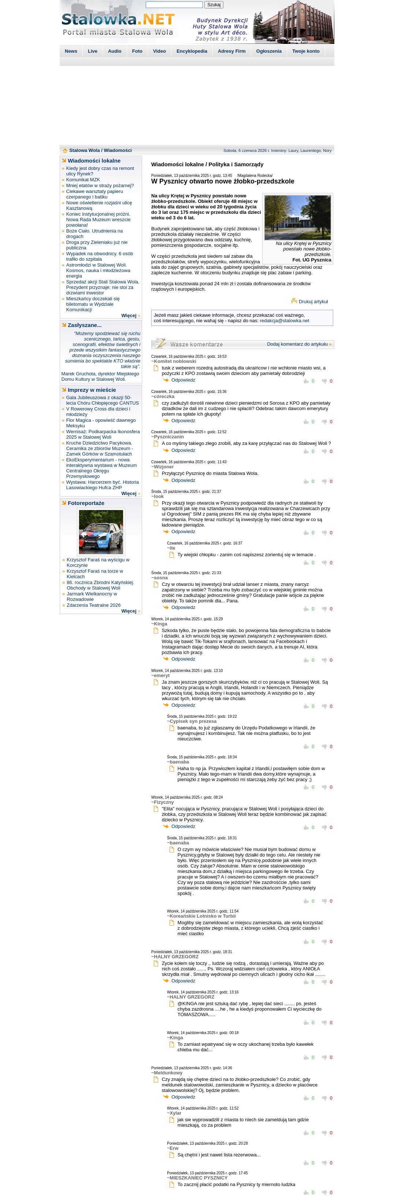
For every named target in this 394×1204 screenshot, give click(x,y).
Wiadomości (118, 150)
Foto (137, 51)
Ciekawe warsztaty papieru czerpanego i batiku (94, 194)
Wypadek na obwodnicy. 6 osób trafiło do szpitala (99, 256)
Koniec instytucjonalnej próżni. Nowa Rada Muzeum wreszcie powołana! (98, 219)
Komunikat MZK (83, 179)
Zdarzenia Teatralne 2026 (93, 605)
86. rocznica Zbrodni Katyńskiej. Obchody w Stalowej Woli (100, 585)
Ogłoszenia (269, 51)
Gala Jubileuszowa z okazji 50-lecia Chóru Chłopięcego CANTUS (102, 400)
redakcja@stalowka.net (284, 320)
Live (92, 51)
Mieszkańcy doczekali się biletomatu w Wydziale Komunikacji (93, 304)
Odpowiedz (183, 380)
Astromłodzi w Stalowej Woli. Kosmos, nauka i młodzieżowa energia (98, 270)
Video (159, 51)
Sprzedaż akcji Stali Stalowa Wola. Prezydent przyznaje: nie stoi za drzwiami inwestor (103, 287)
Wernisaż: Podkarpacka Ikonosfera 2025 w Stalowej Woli (103, 434)
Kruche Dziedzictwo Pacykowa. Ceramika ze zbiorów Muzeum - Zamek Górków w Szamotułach (99, 448)
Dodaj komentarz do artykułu (297, 344)
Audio (115, 51)
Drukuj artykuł (313, 301)
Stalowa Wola (84, 150)
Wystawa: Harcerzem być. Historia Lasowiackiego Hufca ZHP (102, 484)
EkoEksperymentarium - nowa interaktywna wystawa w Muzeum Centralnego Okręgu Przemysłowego (101, 468)
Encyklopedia (191, 51)
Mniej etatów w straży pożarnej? (100, 185)
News (71, 51)
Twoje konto (306, 51)
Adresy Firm (232, 51)
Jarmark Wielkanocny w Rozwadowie (92, 596)
